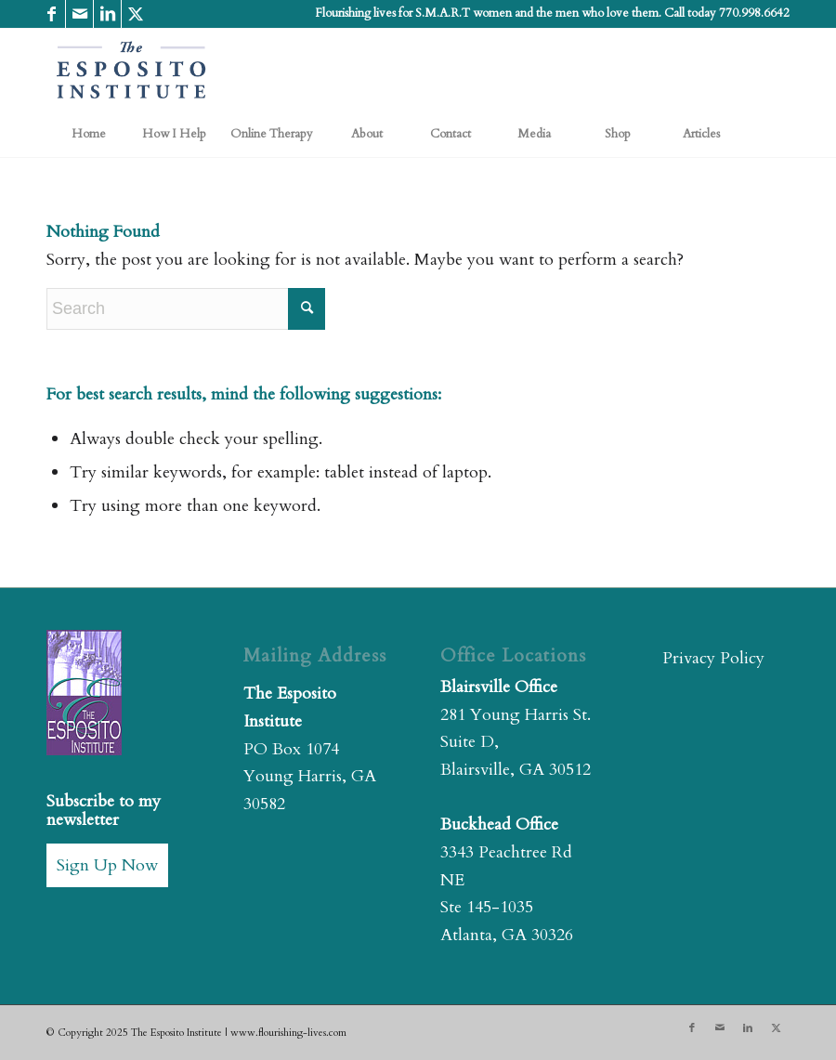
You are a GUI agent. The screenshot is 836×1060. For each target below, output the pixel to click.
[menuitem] (88, 134)
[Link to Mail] (79, 14)
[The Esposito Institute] (131, 70)
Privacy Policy (713, 658)
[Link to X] (136, 14)
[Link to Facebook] (51, 14)
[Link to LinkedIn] (107, 14)
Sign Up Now (107, 865)
